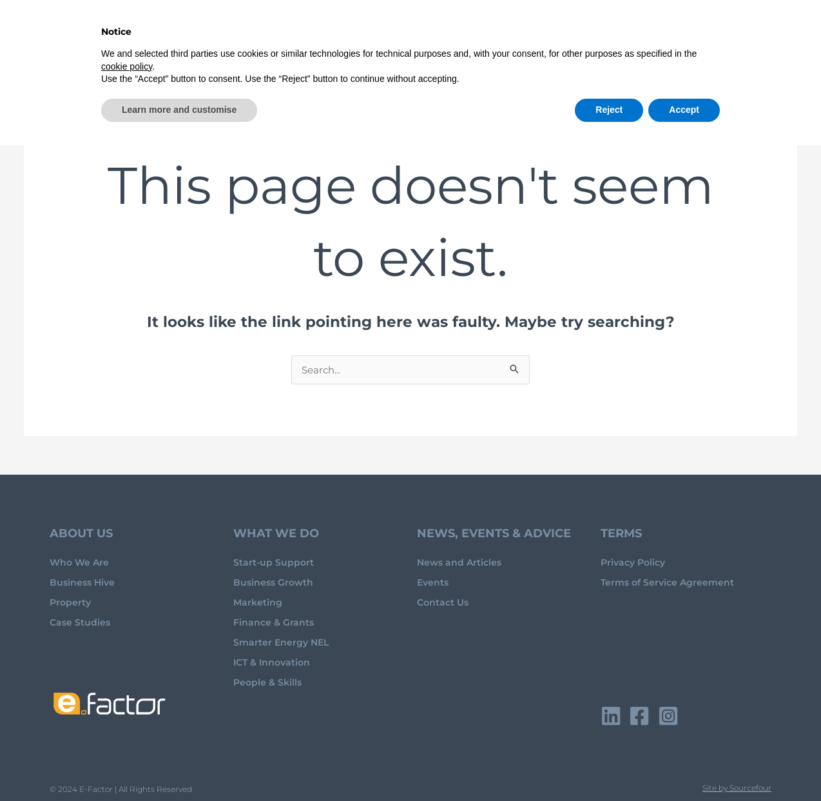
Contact (753, 29)
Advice (368, 29)
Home (255, 29)
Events (636, 29)
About (305, 29)
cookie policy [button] (126, 722)
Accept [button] (684, 765)
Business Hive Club (463, 29)
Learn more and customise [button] (179, 765)
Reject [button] (609, 765)
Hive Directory (565, 29)
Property (693, 29)
